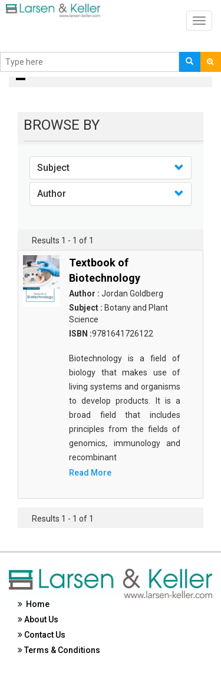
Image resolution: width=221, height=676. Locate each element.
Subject (53, 167)
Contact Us (41, 634)
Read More (90, 472)
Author (51, 193)
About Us (38, 619)
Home (34, 604)
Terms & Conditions (59, 650)
